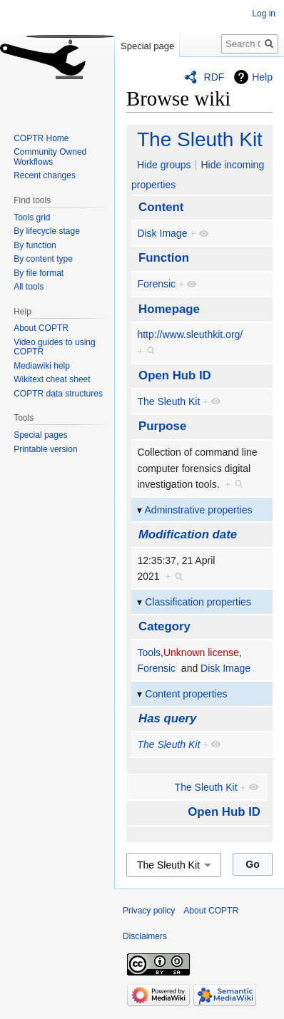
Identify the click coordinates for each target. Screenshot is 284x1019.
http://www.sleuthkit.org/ (190, 334)
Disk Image (162, 233)
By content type (43, 259)
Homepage (169, 309)
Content (160, 207)
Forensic (156, 284)
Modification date (187, 534)
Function (163, 258)
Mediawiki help (42, 366)
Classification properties (198, 602)
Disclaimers (145, 936)
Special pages (40, 435)
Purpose (162, 426)
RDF (214, 77)
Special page (147, 46)
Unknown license (201, 652)
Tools (149, 652)
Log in (263, 14)
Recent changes (45, 175)
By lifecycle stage (47, 231)
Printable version (45, 449)
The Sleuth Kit (200, 139)
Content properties (186, 694)
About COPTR (41, 328)
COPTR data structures (58, 394)
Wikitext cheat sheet (52, 379)
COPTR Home (41, 138)
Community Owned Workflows (50, 157)
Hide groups (164, 164)
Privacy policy (149, 911)
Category (164, 626)
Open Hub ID (174, 375)
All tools (29, 287)
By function (35, 245)
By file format (39, 273)
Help (262, 77)
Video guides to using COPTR (55, 347)
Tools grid (32, 217)
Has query (167, 718)
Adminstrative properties (199, 510)
